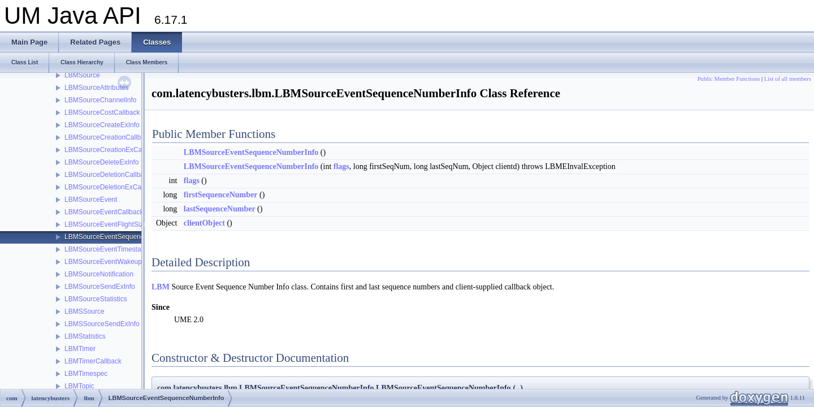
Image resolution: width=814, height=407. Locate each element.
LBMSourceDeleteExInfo (101, 162)
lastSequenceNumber (220, 209)
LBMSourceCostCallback (102, 112)
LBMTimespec (85, 374)
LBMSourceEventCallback (103, 212)
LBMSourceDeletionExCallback (111, 187)
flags (341, 166)
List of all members (787, 79)
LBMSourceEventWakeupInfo (108, 262)
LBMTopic (79, 386)
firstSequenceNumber (221, 194)
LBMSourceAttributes (96, 88)
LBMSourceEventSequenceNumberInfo (123, 237)
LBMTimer (80, 349)
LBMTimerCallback (93, 361)
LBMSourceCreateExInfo (102, 125)
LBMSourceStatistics (95, 299)
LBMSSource (84, 311)
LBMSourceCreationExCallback (111, 150)
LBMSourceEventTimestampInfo (113, 249)
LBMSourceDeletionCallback (107, 175)
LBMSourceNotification (98, 274)
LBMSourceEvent (90, 200)
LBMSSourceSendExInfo (102, 324)
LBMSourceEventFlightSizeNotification (122, 224)
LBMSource (82, 75)
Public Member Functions (729, 79)
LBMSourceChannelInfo (100, 100)
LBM (160, 287)
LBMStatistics (85, 336)
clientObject (204, 223)
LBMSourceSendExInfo (99, 287)
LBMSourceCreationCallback (107, 137)
